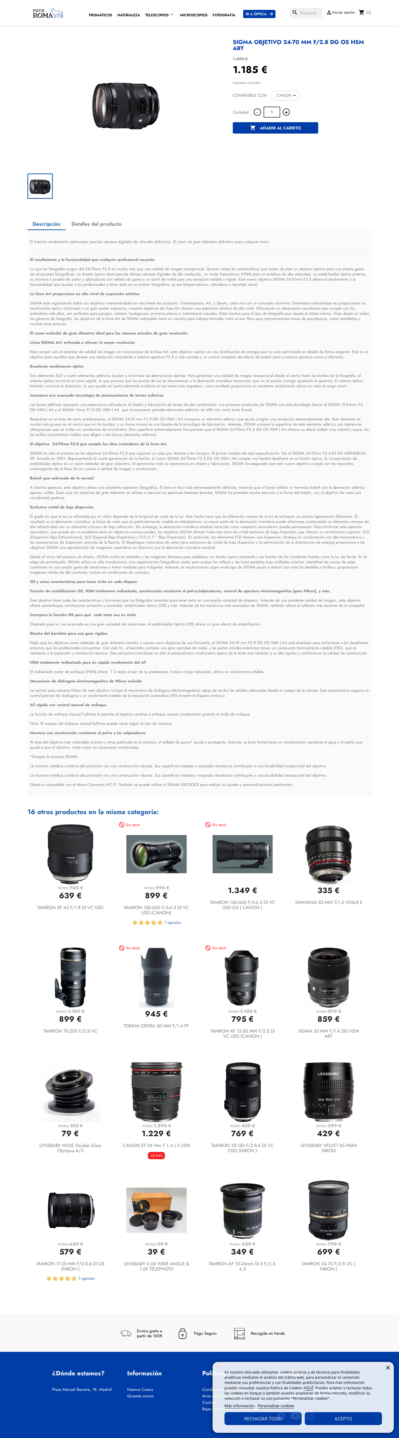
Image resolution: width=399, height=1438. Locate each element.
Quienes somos (140, 1396)
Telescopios (157, 15)
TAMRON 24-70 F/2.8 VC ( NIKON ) (329, 1266)
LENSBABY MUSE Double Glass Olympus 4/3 (70, 1148)
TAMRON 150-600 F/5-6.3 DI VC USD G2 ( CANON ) (242, 905)
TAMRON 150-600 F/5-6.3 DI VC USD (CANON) (156, 910)
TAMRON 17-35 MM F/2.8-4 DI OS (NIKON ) (70, 1266)
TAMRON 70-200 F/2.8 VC (70, 1031)
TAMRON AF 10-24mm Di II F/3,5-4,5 (242, 1266)
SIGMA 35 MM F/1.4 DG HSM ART (328, 1034)
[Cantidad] (272, 112)
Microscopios (193, 15)
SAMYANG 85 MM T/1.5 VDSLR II (328, 902)
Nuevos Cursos (140, 1389)
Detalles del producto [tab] (96, 224)
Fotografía (224, 15)
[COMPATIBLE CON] (285, 95)
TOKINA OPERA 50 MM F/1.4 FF (156, 1026)
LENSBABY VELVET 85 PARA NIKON (328, 1148)
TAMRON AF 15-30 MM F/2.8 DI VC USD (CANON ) (243, 1034)
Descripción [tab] (46, 224)
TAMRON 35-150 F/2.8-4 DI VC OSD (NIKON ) (242, 1148)
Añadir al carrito (275, 128)
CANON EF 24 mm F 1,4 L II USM (156, 1145)
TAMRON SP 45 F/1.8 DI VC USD (70, 907)
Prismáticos (100, 15)
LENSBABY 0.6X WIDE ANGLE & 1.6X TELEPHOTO (156, 1266)
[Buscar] (306, 13)
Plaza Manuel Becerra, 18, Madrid (82, 1389)
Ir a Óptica (256, 14)
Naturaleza (128, 15)
